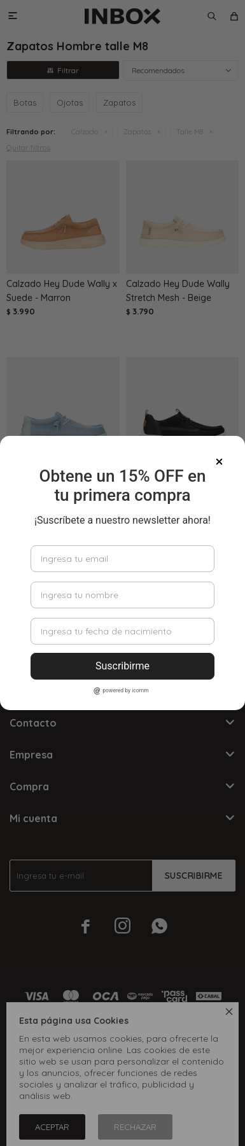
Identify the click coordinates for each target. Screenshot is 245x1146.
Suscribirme (122, 666)
